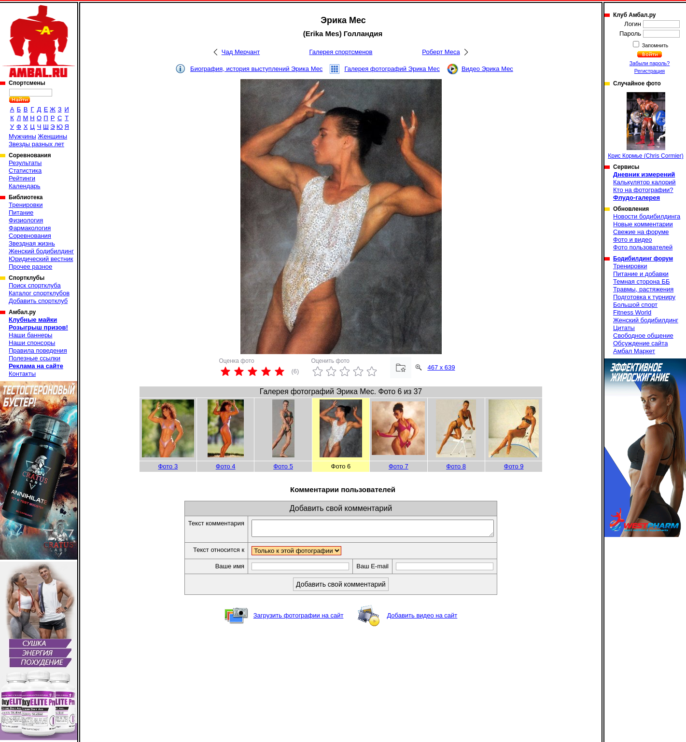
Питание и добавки (641, 273)
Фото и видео (632, 239)
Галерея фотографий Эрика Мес (392, 68)
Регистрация (649, 71)
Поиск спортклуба (35, 285)
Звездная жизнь (32, 243)
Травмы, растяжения (643, 289)
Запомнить (655, 45)
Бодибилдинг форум (643, 258)
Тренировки (25, 204)
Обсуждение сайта (640, 343)
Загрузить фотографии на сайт (298, 618)
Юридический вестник (41, 258)
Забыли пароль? (650, 63)
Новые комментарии (643, 224)
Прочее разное (30, 266)
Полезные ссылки (34, 358)
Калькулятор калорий (644, 182)
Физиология (26, 220)
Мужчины (22, 136)
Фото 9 (514, 466)
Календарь (25, 186)
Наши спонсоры (32, 342)
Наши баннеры (30, 335)
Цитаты (624, 327)
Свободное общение (643, 335)
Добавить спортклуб (38, 300)
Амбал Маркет (634, 351)
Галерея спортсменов (341, 51)
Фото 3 (168, 466)
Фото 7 (398, 466)
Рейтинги (22, 178)
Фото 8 (456, 466)
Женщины (52, 136)
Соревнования (30, 235)
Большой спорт (635, 304)
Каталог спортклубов (39, 293)
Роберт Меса (441, 51)
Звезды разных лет (36, 144)
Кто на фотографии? (643, 189)
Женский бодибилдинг (41, 251)
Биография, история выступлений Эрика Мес (256, 68)
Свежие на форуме (641, 231)
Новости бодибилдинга (646, 216)
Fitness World (632, 312)
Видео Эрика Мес (487, 68)
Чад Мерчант (241, 51)
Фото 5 (283, 466)
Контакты (22, 373)
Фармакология (30, 228)
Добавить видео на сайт (422, 618)
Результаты (25, 162)
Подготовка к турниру (644, 297)
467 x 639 (441, 367)
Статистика (25, 170)
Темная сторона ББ (641, 281)
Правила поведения (38, 350)
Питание (21, 212)
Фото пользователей (642, 247)
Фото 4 (226, 466)
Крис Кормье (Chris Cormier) (646, 125)
